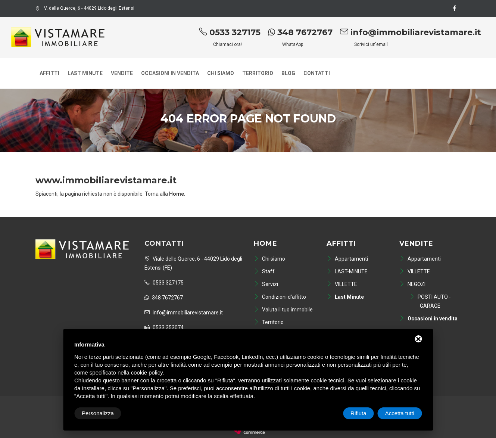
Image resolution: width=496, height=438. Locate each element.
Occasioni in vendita (170, 73)
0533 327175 (230, 32)
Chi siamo (220, 73)
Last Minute (85, 73)
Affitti (49, 73)
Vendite (122, 73)
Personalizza (98, 413)
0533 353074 (164, 327)
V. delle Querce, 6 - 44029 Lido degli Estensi (84, 8)
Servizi (266, 284)
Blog (288, 73)
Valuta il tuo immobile (283, 310)
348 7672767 (300, 32)
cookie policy (147, 372)
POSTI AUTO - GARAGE (430, 301)
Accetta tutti (399, 413)
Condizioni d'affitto (280, 297)
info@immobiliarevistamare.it (410, 32)
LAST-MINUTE (347, 271)
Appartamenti (347, 259)
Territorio (257, 73)
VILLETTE (342, 284)
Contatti (316, 73)
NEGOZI (412, 284)
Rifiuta (358, 413)
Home (265, 243)
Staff (264, 271)
